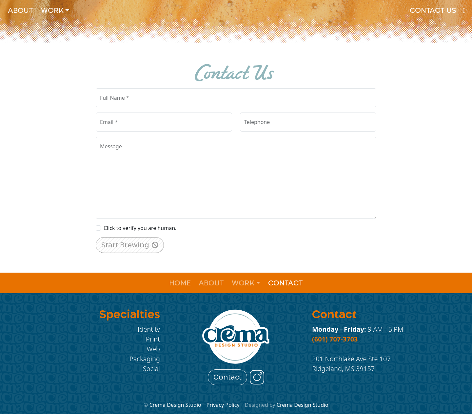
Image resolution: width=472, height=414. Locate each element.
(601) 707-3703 (335, 339)
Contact (285, 283)
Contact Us (433, 10)
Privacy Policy (223, 404)
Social (151, 368)
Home (180, 283)
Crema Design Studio (175, 404)
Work (52, 10)
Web (153, 348)
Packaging (144, 358)
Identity (148, 329)
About (20, 10)
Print (153, 339)
